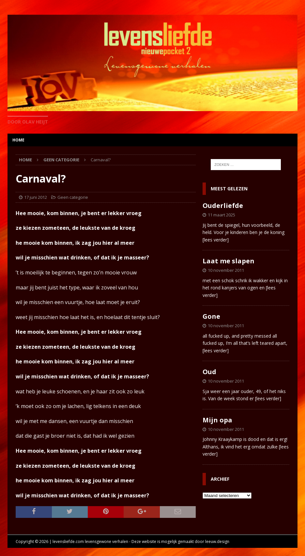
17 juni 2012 (35, 197)
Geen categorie (72, 197)
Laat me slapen (228, 260)
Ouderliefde (223, 205)
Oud (209, 371)
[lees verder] (216, 240)
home (18, 140)
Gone (211, 316)
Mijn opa (217, 420)
